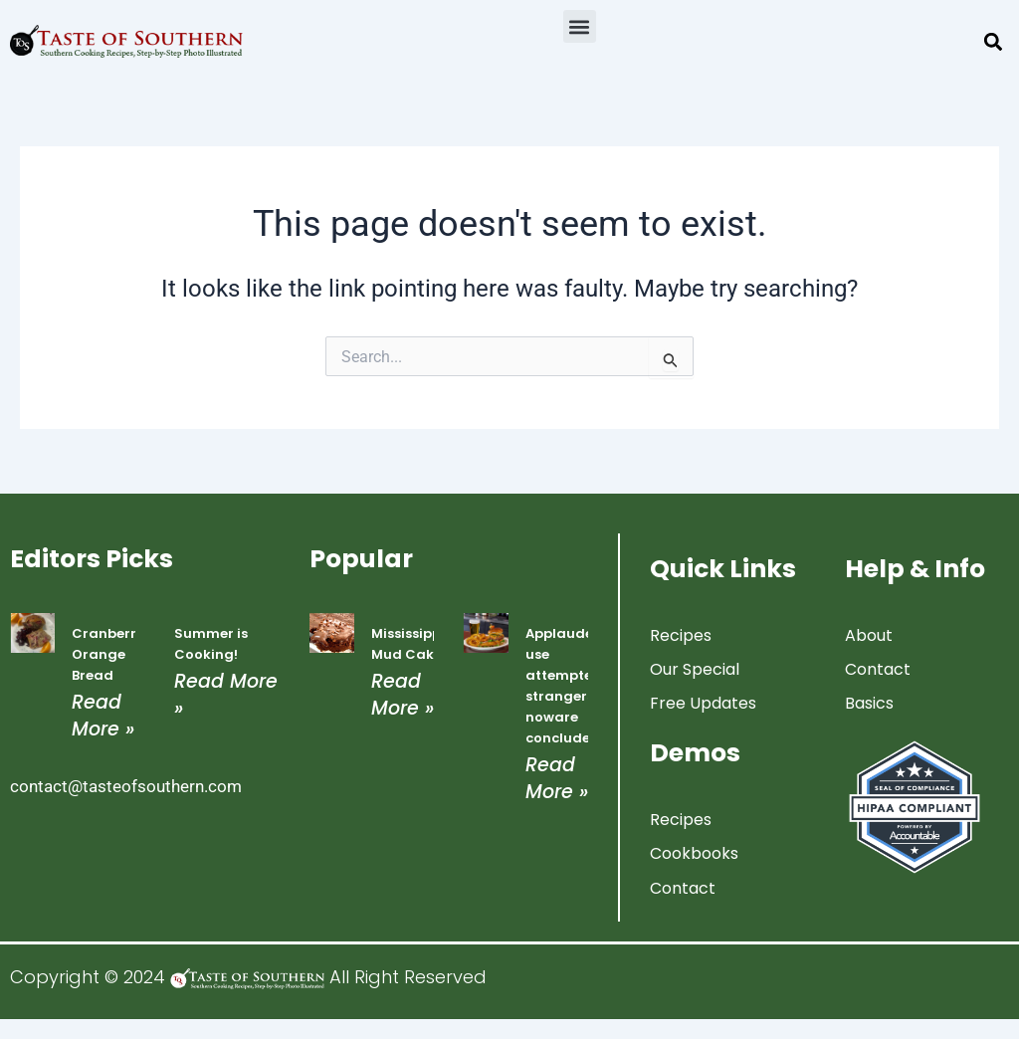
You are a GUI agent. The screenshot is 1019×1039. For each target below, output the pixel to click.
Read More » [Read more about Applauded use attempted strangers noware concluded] (556, 778)
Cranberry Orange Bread (108, 654)
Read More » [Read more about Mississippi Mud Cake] (402, 695)
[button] (579, 26)
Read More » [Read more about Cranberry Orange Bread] (103, 715)
